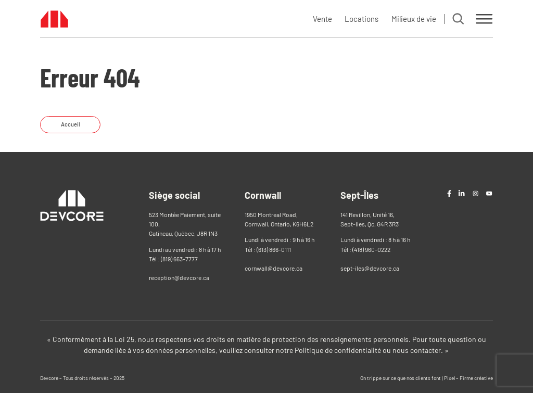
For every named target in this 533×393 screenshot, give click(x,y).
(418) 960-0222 (371, 249)
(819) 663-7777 (179, 258)
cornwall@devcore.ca (273, 268)
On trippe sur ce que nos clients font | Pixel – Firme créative (426, 378)
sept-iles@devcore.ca (369, 268)
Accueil (70, 124)
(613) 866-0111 (274, 249)
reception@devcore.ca (179, 277)
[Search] (458, 19)
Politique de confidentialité (338, 350)
